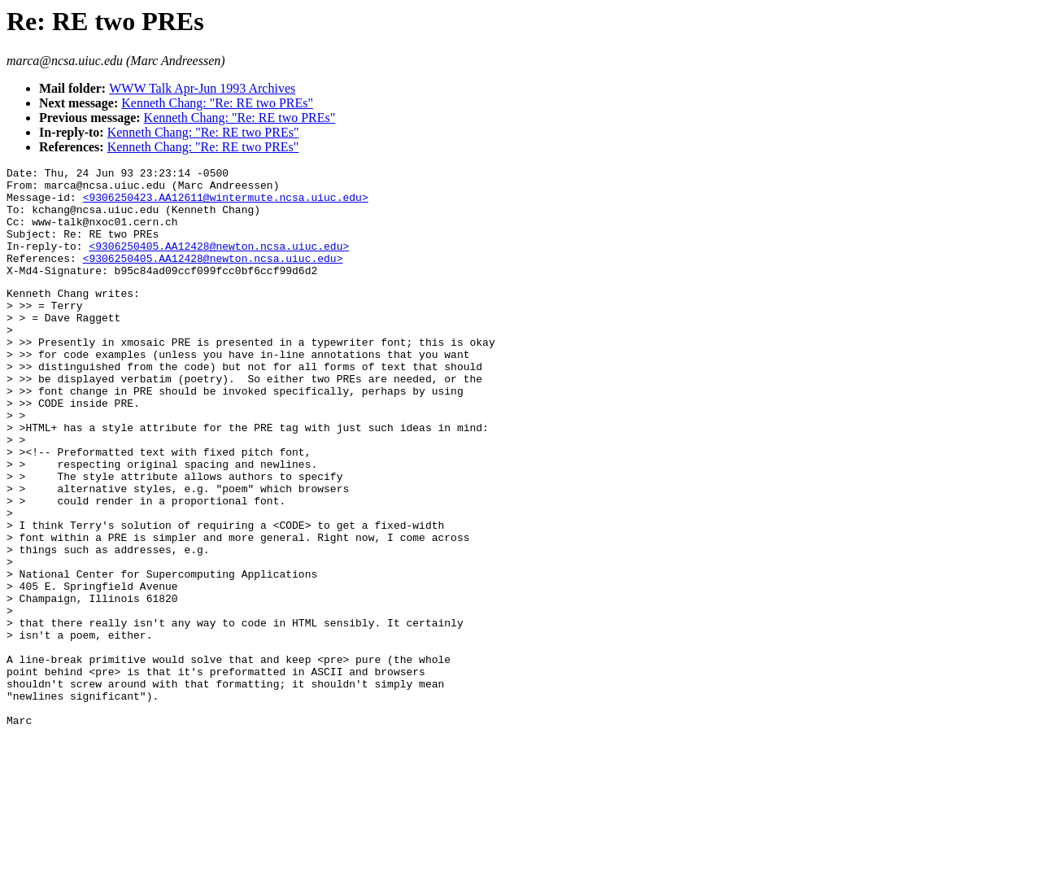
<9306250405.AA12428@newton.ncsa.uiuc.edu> (219, 262)
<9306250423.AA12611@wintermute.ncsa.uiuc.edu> (225, 204)
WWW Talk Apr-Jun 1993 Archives (202, 88)
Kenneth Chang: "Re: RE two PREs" (217, 103)
